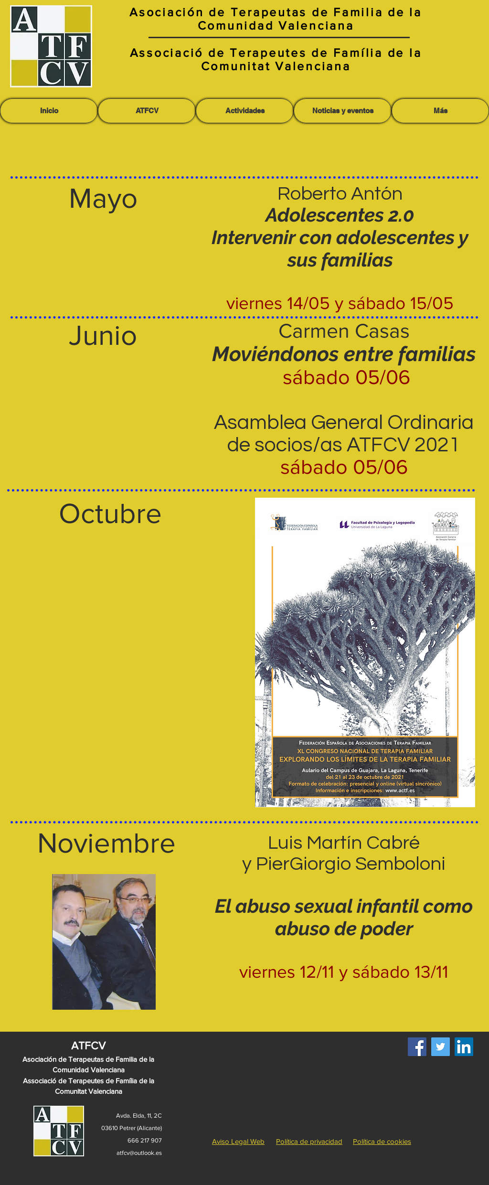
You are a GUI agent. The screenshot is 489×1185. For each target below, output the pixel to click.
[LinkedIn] (464, 1046)
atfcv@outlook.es (139, 1152)
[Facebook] (417, 1046)
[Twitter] (440, 1046)
